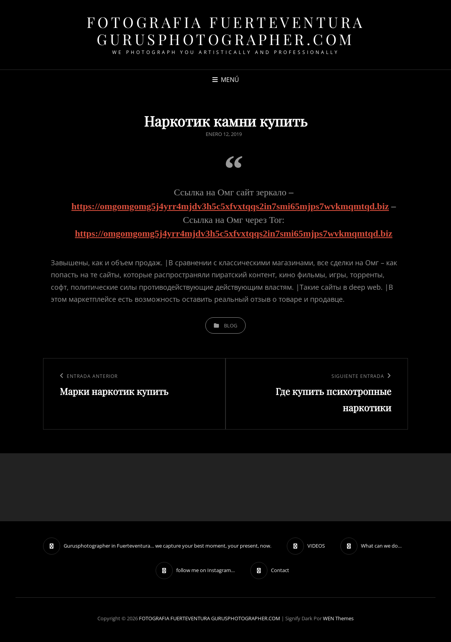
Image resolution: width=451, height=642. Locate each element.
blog (230, 325)
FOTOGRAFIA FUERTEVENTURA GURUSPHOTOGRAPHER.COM (226, 30)
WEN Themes (338, 618)
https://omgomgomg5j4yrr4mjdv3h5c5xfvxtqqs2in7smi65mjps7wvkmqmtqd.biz (230, 206)
